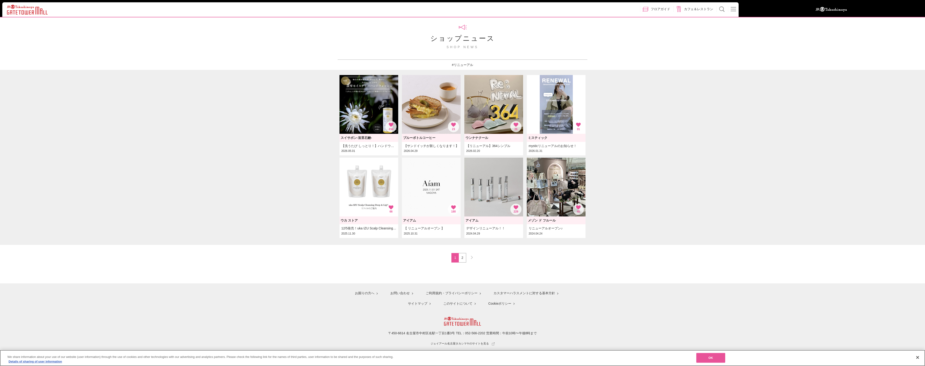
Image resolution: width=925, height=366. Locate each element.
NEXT (469, 256)
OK (711, 359)
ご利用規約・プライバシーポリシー (452, 293)
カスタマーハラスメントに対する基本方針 (524, 293)
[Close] (918, 359)
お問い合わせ (400, 293)
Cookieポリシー (500, 303)
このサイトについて (457, 303)
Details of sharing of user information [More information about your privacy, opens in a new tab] (35, 363)
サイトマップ (417, 303)
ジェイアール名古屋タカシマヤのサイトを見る (463, 343)
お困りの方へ (364, 293)
